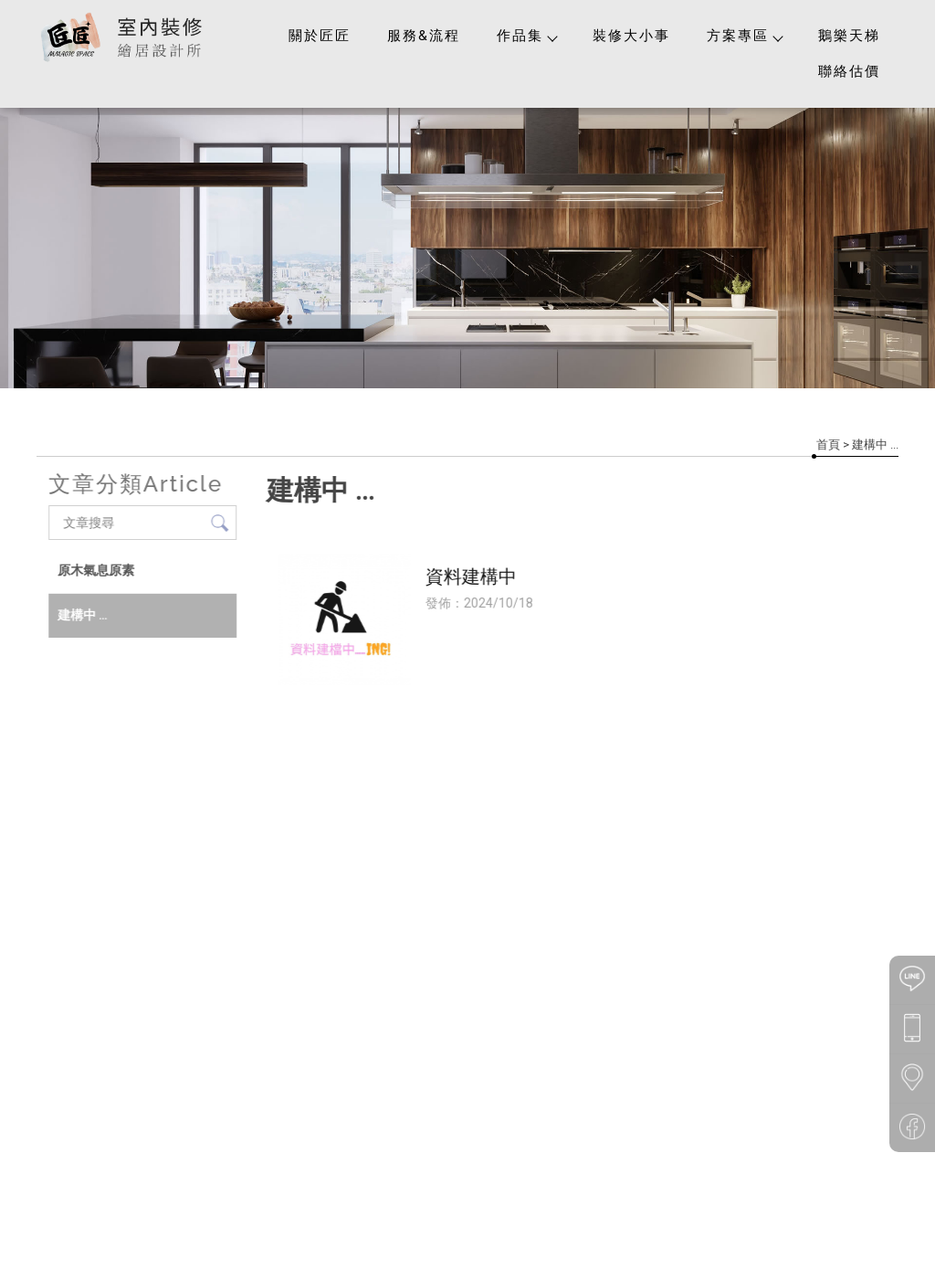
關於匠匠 (320, 35)
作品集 (526, 35)
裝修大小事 (631, 35)
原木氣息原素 (95, 570)
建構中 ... (81, 615)
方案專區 (744, 35)
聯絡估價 (849, 71)
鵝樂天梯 (849, 35)
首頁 (828, 444)
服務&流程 (423, 35)
